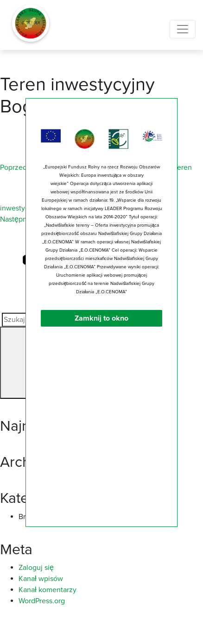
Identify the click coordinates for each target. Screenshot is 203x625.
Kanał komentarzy (47, 589)
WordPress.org (42, 601)
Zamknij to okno (101, 321)
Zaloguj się (36, 567)
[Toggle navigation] (183, 29)
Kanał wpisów (41, 578)
